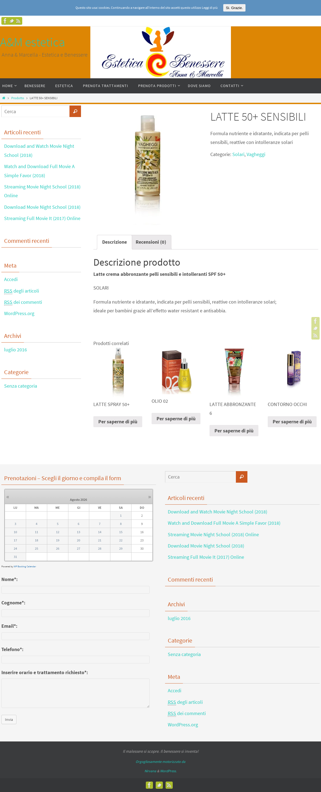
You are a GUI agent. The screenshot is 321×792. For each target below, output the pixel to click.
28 (99, 548)
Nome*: (9, 579)
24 (15, 548)
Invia (9, 719)
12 (57, 532)
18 (36, 540)
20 (78, 540)
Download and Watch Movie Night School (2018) (217, 511)
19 (57, 540)
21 (99, 540)
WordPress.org (19, 313)
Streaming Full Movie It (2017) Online (42, 218)
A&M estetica (32, 42)
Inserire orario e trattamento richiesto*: (44, 672)
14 (99, 532)
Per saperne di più (117, 421)
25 (36, 548)
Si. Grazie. (234, 8)
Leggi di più (210, 8)
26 (57, 548)
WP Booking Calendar (25, 566)
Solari (238, 154)
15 (120, 532)
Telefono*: (12, 649)
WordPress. (168, 771)
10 (15, 532)
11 (36, 532)
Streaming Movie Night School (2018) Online (213, 534)
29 (120, 548)
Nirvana (150, 771)
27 (78, 548)
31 (15, 557)
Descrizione (114, 242)
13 (78, 532)
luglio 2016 (15, 349)
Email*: (9, 626)
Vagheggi (256, 154)
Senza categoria (20, 386)
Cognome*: (13, 602)
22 (120, 540)
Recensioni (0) (151, 242)
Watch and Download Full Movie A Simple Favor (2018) (224, 523)
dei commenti (23, 302)
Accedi (11, 279)
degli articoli (21, 291)
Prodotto (17, 98)
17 (15, 540)
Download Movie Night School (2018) (42, 207)
